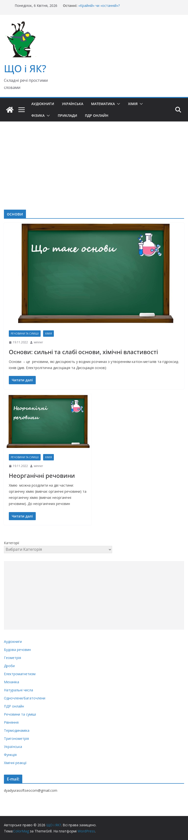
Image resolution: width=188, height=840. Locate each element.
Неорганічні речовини (42, 475)
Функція (10, 754)
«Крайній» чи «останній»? (99, 5)
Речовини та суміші (25, 333)
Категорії (11, 542)
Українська (72, 103)
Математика (103, 103)
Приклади (67, 115)
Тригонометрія (16, 738)
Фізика (38, 115)
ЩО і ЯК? (25, 68)
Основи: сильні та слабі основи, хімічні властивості (83, 352)
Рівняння (11, 722)
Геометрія (12, 657)
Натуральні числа (18, 690)
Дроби (9, 665)
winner (38, 342)
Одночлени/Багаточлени (24, 698)
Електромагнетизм (19, 674)
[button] (117, 103)
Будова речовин (17, 649)
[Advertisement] (94, 158)
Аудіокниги (42, 103)
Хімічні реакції (15, 762)
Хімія (133, 103)
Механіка (11, 682)
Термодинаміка (16, 730)
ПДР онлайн (96, 115)
